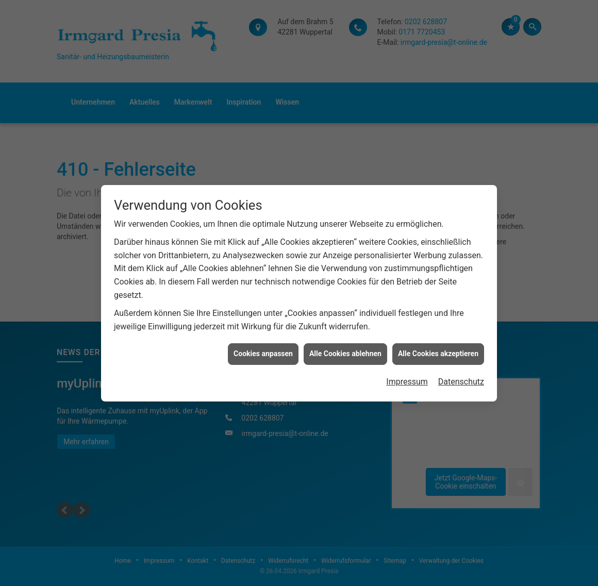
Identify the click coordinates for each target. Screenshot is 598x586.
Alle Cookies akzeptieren (438, 351)
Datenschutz (461, 379)
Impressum (407, 379)
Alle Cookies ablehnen (345, 351)
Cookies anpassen (263, 351)
